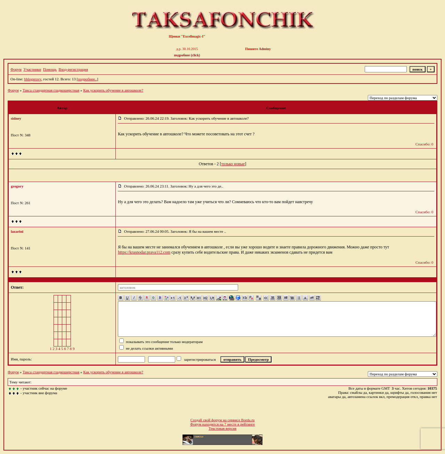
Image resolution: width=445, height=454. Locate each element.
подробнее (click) (187, 55)
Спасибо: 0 (424, 144)
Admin (264, 49)
